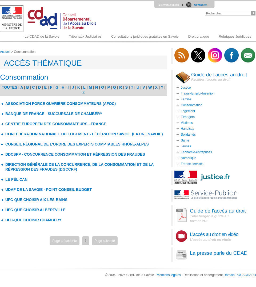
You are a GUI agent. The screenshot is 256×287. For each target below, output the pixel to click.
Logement (188, 111)
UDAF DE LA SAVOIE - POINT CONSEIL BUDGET (48, 189)
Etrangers (188, 117)
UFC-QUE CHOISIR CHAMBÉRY (33, 220)
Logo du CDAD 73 (49, 18)
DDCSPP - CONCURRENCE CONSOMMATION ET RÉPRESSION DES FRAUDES (75, 154)
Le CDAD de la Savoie (42, 36)
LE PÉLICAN (16, 179)
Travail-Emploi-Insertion (197, 93)
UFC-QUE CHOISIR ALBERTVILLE (35, 210)
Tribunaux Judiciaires (85, 36)
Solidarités (188, 134)
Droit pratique (198, 36)
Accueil (5, 52)
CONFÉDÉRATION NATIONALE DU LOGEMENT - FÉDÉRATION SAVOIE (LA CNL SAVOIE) (84, 134)
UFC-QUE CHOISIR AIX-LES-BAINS (36, 200)
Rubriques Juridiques (235, 36)
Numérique (189, 158)
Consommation (191, 105)
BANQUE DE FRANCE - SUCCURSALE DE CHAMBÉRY (53, 114)
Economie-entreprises (196, 152)
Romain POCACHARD (240, 275)
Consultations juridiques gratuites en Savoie (145, 36)
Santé (185, 140)
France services (192, 164)
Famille (186, 99)
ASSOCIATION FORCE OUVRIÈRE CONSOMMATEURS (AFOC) (60, 103)
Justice (186, 87)
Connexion (200, 4)
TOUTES (9, 87)
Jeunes (186, 146)
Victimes (187, 123)
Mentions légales (169, 275)
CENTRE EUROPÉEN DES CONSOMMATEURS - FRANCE (55, 124)
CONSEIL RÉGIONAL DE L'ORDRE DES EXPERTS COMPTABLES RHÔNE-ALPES (77, 144)
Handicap (187, 129)
